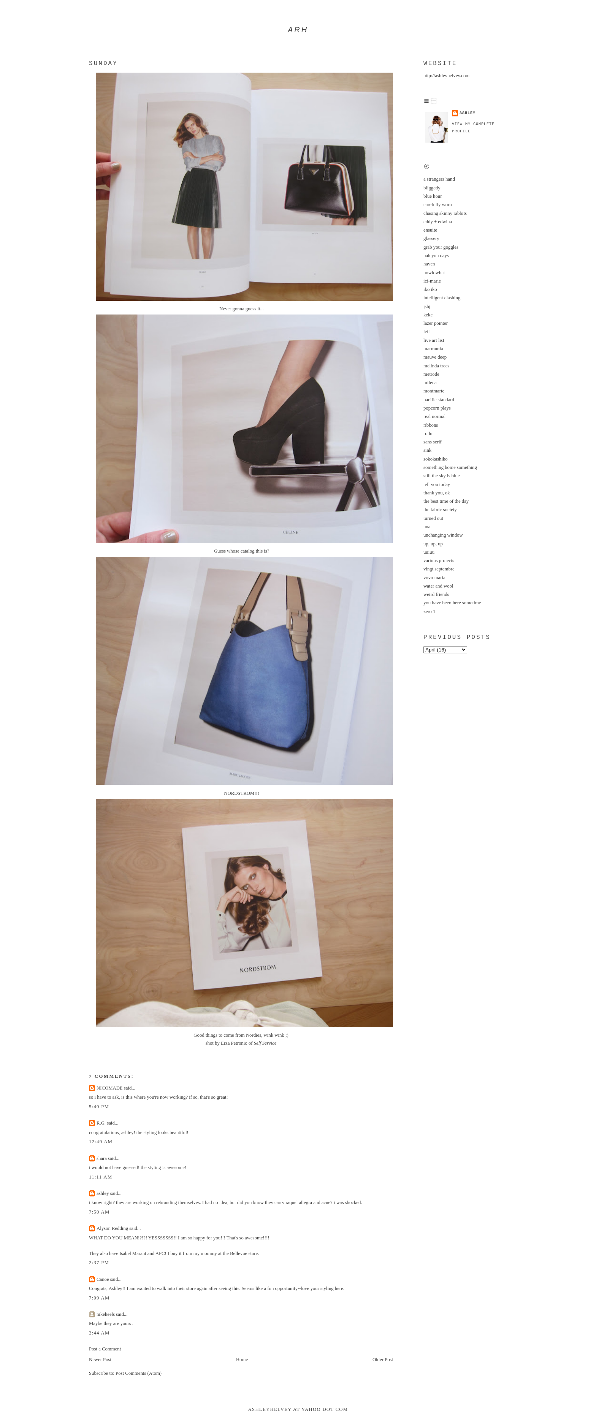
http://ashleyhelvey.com (446, 75)
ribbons (430, 425)
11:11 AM (100, 1177)
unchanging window (443, 535)
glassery (431, 238)
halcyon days (436, 255)
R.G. (101, 1123)
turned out (433, 518)
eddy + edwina (437, 221)
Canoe (103, 1279)
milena (430, 382)
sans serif (432, 442)
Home (242, 1359)
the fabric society (440, 509)
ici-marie (432, 281)
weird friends (436, 594)
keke (428, 315)
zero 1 (429, 611)
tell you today (436, 484)
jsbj (426, 306)
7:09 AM (99, 1298)
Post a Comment (105, 1349)
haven (429, 264)
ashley (103, 1193)
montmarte (433, 391)
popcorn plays (437, 408)
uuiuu (428, 552)
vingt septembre (439, 569)
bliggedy (432, 188)
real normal (434, 416)
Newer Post (100, 1359)
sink (427, 450)
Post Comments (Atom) (139, 1373)
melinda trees (436, 366)
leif (426, 331)
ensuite (430, 230)
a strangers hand (439, 179)
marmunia (433, 348)
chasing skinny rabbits (445, 213)
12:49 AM (101, 1141)
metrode (431, 374)
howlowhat (434, 272)
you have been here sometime (452, 602)
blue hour (432, 196)
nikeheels (106, 1314)
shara (102, 1158)
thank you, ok (436, 493)
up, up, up (433, 543)
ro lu (428, 433)
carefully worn (437, 204)
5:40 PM (99, 1106)
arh (298, 29)
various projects (438, 560)
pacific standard (438, 399)
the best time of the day (446, 501)
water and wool (438, 586)
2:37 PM (99, 1262)
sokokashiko (435, 459)
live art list (433, 340)
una (426, 526)
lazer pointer (435, 323)
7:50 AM (99, 1212)
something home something (450, 467)
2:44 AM (99, 1333)
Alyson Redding (112, 1228)
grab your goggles (440, 247)
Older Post (382, 1359)
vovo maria (434, 577)
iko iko (430, 289)
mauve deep (435, 357)
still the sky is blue (441, 475)
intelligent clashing (441, 297)
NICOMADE (110, 1088)
